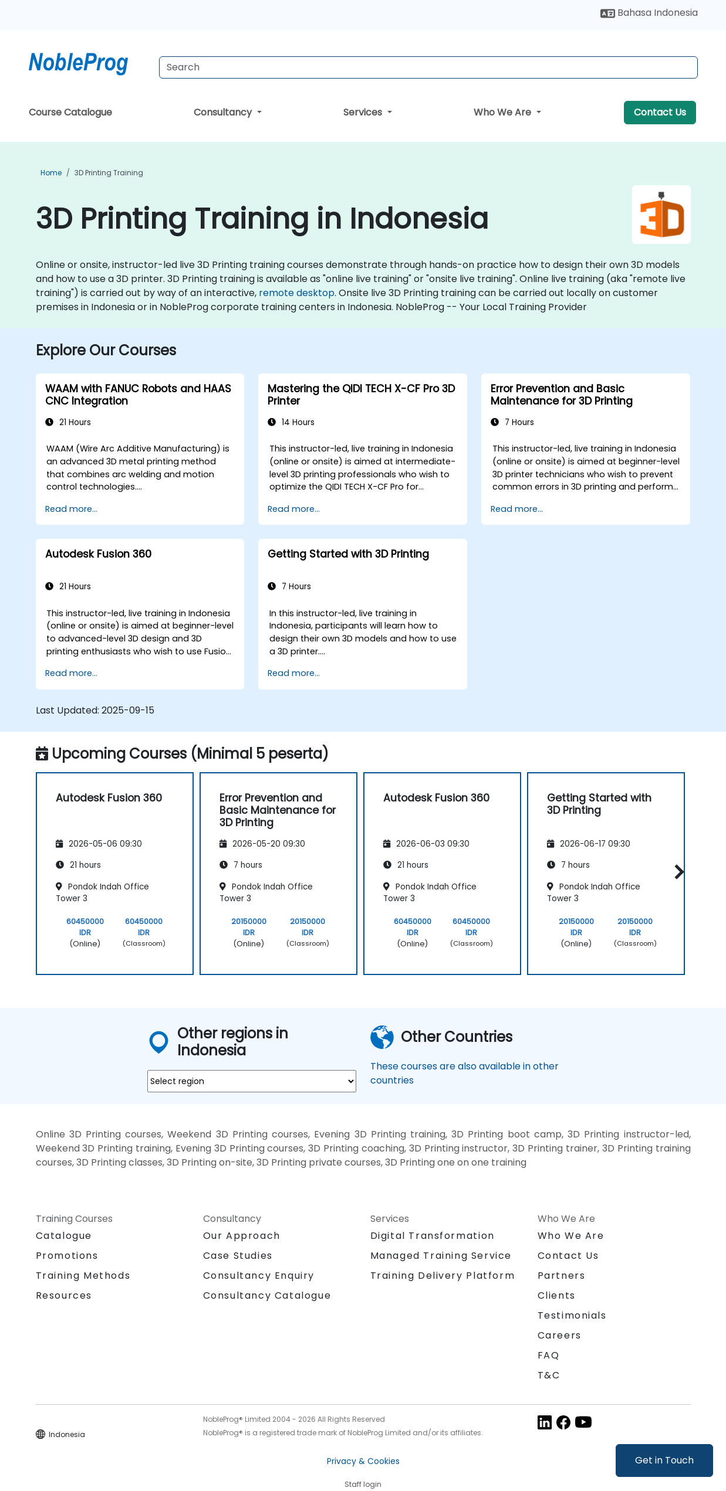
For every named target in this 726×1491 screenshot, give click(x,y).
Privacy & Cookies (363, 1461)
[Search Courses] (428, 67)
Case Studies (238, 1255)
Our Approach (242, 1235)
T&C (549, 1375)
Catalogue (64, 1235)
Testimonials (572, 1315)
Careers (560, 1335)
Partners (562, 1275)
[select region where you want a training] (251, 1081)
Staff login (363, 1484)
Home (51, 173)
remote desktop (297, 293)
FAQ (549, 1355)
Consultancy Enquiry (259, 1276)
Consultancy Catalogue (267, 1295)
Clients (557, 1295)
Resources (64, 1295)
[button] (676, 871)
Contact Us (660, 112)
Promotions (67, 1255)
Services (363, 112)
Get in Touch (664, 1460)
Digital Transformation (432, 1235)
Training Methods (83, 1275)
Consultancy (224, 112)
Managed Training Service (441, 1255)
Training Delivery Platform (442, 1275)
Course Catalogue (70, 112)
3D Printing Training (109, 173)
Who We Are (503, 112)
